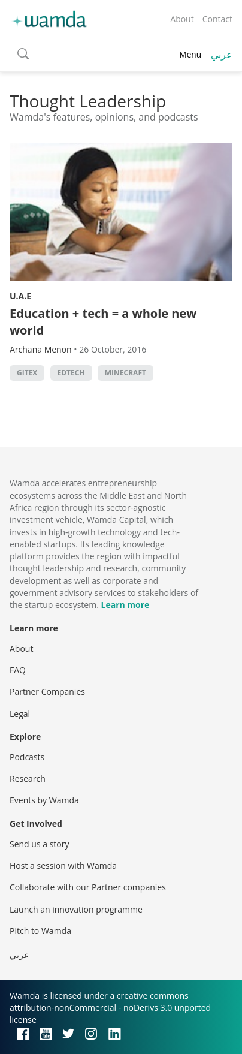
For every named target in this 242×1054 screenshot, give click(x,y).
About (181, 19)
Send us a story (39, 844)
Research (28, 778)
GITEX (27, 373)
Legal (20, 713)
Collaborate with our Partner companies (88, 887)
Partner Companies (47, 691)
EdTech (71, 373)
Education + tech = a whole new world (103, 321)
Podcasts (27, 757)
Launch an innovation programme (76, 909)
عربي (221, 54)
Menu (190, 54)
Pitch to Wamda (40, 930)
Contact (217, 19)
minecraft (125, 373)
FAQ (18, 670)
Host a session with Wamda (63, 865)
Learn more (125, 604)
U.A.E (20, 296)
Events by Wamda (44, 800)
